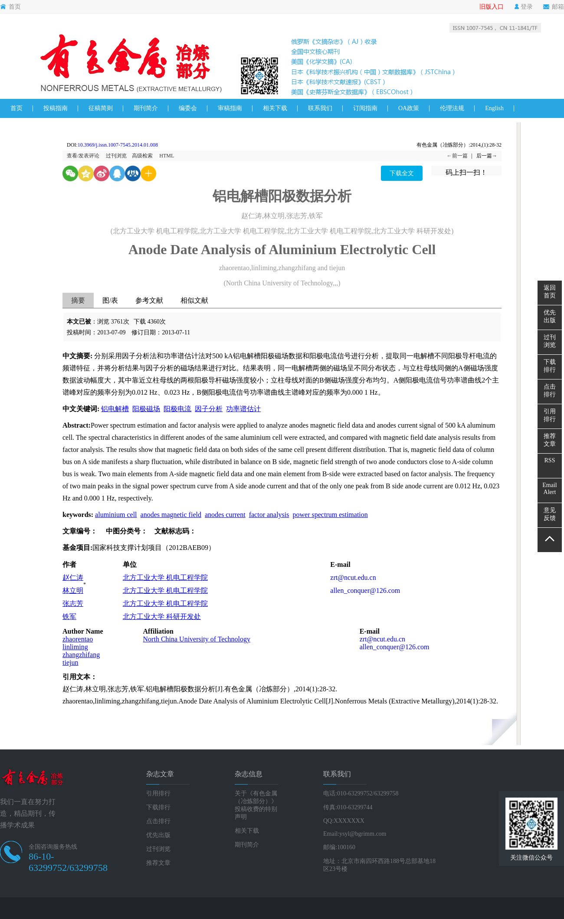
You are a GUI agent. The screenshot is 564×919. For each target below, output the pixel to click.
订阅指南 (365, 108)
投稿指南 (55, 108)
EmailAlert (549, 488)
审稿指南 (230, 108)
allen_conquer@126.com (365, 590)
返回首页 (550, 292)
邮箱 (553, 6)
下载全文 (402, 173)
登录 (523, 6)
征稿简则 (101, 108)
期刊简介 (146, 108)
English (494, 108)
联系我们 (320, 108)
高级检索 (142, 156)
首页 (10, 6)
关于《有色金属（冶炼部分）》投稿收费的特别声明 (256, 805)
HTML (166, 156)
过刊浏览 (116, 156)
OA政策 (408, 108)
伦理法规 (452, 108)
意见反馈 (550, 514)
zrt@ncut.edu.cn (353, 577)
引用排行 (158, 793)
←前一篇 (457, 156)
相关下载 (275, 108)
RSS (549, 460)
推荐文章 (158, 863)
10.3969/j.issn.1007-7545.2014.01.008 (118, 145)
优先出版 (158, 835)
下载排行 (158, 807)
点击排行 (158, 821)
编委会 (188, 108)
